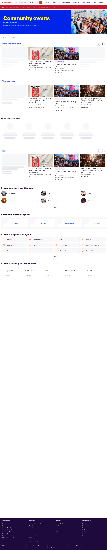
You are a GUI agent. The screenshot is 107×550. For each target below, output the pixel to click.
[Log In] (95, 2)
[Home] (6, 2)
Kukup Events (59, 527)
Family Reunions (32, 529)
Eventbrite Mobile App (7, 527)
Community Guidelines (7, 533)
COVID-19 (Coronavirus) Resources (10, 537)
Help (31, 545)
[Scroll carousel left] (98, 151)
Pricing (3, 525)
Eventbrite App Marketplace (8, 531)
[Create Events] (66, 2)
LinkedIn (84, 531)
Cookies (82, 545)
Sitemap (4, 535)
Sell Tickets (31, 531)
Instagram (84, 533)
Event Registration (33, 535)
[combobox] (35, 2)
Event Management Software (35, 533)
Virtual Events (59, 529)
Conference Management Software (36, 523)
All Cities (57, 531)
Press (39, 545)
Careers (35, 545)
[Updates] (47, 2)
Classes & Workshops (33, 525)
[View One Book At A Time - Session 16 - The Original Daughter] (40, 53)
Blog (27, 545)
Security (49, 545)
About (22, 545)
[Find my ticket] (87, 2)
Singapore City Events (60, 523)
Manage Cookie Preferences (53, 547)
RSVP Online (31, 537)
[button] (76, 2)
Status (60, 545)
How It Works (5, 523)
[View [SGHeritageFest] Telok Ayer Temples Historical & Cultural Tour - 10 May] (92, 91)
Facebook (84, 529)
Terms (65, 545)
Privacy (69, 545)
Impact (44, 545)
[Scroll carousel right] (103, 44)
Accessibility (76, 545)
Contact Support (86, 523)
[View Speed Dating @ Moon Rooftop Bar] (66, 53)
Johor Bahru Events (60, 525)
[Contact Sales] (56, 2)
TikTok (83, 535)
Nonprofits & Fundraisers (34, 527)
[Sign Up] (101, 2)
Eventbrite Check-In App (7, 529)
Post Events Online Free (34, 541)
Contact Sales (85, 525)
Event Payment (32, 539)
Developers (55, 545)
